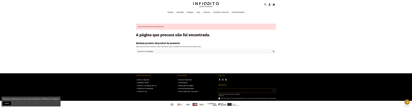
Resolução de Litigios (185, 86)
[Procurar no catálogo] (273, 51)
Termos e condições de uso (146, 86)
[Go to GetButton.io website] (407, 106)
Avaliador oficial (143, 83)
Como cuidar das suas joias (188, 91)
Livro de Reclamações (186, 88)
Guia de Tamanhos (185, 80)
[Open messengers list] (407, 102)
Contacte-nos (142, 91)
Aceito (7, 103)
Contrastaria (182, 83)
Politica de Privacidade (145, 88)
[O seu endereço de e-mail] (245, 90)
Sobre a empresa (143, 80)
